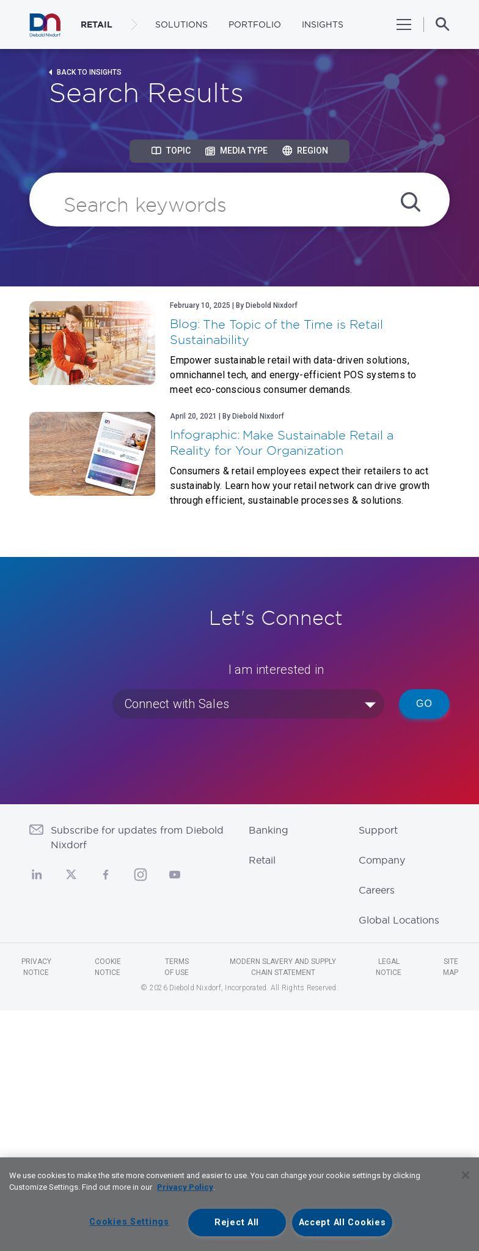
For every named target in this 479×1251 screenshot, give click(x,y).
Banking (268, 830)
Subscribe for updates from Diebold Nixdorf (137, 837)
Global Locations (399, 920)
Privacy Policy (185, 1187)
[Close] (465, 1175)
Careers (377, 890)
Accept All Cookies (342, 1222)
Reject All (236, 1222)
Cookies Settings (129, 1222)
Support (378, 830)
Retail (262, 860)
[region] (239, 1204)
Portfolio (255, 24)
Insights (322, 24)
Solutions (181, 24)
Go (424, 703)
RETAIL (96, 24)
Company (382, 860)
